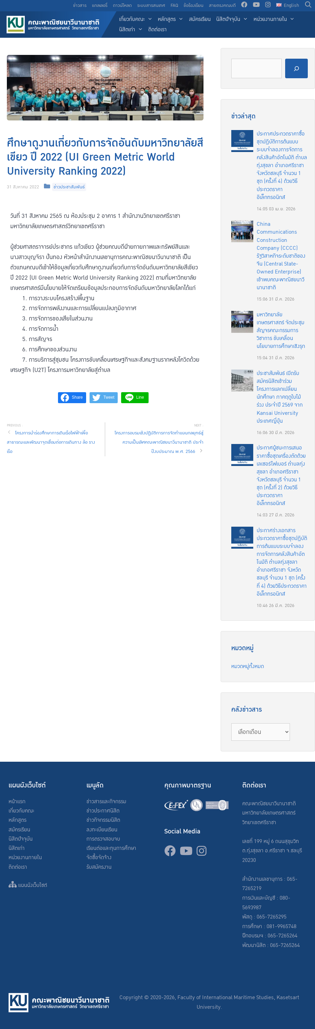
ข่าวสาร (79, 5)
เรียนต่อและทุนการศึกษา (111, 848)
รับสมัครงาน (99, 867)
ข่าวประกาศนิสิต (102, 811)
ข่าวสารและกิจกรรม (106, 801)
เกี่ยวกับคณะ (137, 20)
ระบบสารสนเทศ (151, 5)
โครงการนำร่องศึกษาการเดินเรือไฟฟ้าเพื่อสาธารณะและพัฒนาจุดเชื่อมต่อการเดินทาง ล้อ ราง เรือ (51, 442)
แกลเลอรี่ (99, 5)
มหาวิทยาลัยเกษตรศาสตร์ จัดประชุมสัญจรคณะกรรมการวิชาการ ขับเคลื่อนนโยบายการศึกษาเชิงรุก (281, 331)
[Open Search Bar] (308, 5)
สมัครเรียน (200, 19)
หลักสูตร (172, 20)
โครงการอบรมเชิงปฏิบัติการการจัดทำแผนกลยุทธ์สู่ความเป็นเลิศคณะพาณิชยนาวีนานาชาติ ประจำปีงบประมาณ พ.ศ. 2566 (159, 442)
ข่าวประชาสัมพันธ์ (69, 187)
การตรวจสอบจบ (103, 839)
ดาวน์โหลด (122, 5)
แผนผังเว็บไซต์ (28, 885)
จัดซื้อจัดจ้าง (99, 857)
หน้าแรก (17, 801)
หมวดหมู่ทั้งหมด (247, 666)
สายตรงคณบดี (222, 5)
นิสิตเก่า (132, 30)
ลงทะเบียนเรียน (101, 830)
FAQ (174, 5)
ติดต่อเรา (157, 29)
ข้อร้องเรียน (193, 5)
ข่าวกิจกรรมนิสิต (103, 820)
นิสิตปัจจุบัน (233, 20)
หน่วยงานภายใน (276, 20)
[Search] (296, 68)
